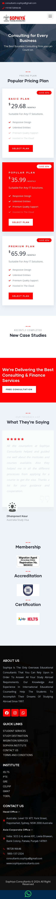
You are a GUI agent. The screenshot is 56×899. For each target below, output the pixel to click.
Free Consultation (19, 389)
